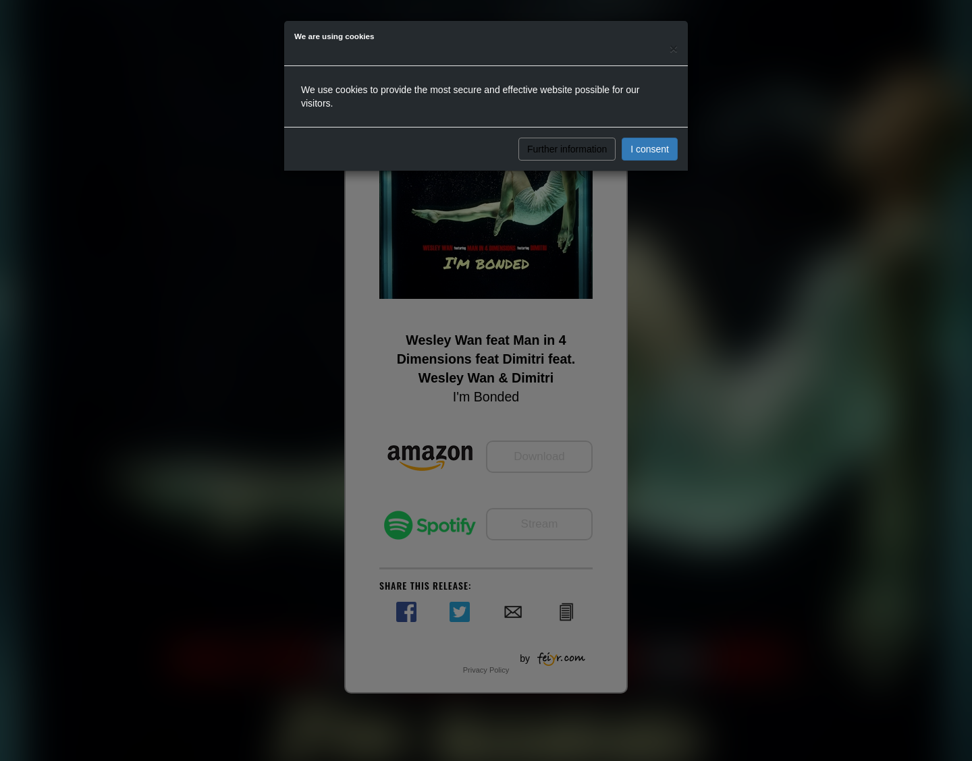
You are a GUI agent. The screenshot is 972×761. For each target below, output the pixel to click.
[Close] (674, 48)
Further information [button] (567, 149)
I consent (649, 149)
